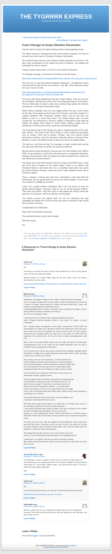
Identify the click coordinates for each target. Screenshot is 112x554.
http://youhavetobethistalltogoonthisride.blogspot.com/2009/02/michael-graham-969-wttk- (55, 284)
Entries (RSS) (48, 547)
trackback (53, 238)
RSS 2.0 (83, 236)
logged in (36, 536)
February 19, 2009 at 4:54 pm (34, 506)
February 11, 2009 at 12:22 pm (35, 264)
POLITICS (32, 236)
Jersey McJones (31, 454)
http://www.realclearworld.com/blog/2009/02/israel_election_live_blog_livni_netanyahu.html (59, 79)
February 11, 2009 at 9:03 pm (34, 483)
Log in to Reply (29, 287)
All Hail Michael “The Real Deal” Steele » (72, 40)
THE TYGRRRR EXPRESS (56, 16)
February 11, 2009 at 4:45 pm (34, 456)
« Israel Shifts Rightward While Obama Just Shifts (41, 37)
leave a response (40, 238)
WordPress (72, 545)
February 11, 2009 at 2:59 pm (34, 296)
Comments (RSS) (62, 547)
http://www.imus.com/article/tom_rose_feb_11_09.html (43, 494)
